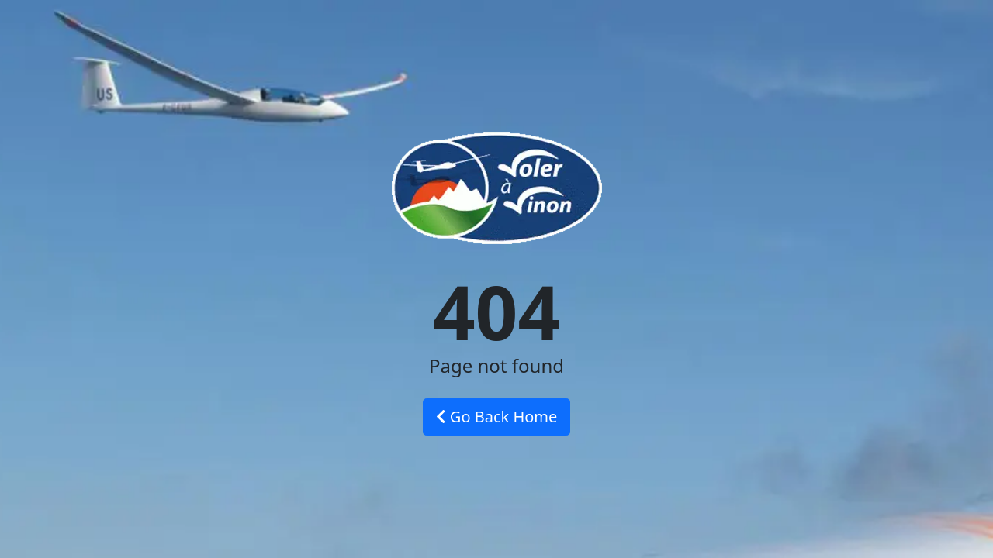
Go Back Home (497, 416)
